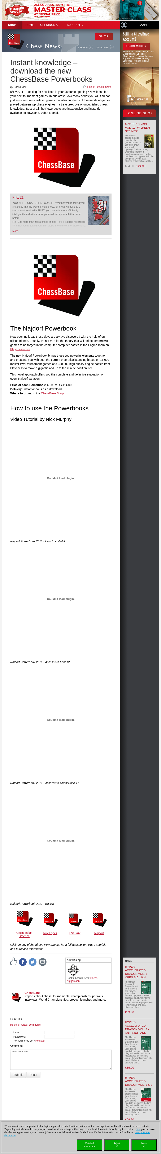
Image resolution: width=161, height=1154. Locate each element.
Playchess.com (20, 349)
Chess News (43, 46)
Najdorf (99, 933)
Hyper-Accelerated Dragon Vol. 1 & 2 (138, 1081)
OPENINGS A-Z (50, 25)
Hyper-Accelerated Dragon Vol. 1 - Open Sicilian (137, 972)
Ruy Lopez (50, 933)
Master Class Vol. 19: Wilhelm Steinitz (137, 128)
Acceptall (144, 1145)
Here (138, 1129)
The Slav (74, 933)
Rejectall (117, 1145)
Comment (16, 1045)
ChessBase (32, 993)
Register (40, 1040)
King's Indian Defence (24, 934)
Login (143, 25)
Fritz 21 (17, 197)
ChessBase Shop (52, 393)
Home (30, 25)
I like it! (91, 87)
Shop (12, 25)
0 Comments (104, 87)
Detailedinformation (90, 1145)
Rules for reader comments (25, 1024)
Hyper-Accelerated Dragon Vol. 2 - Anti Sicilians (137, 1027)
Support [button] (75, 25)
